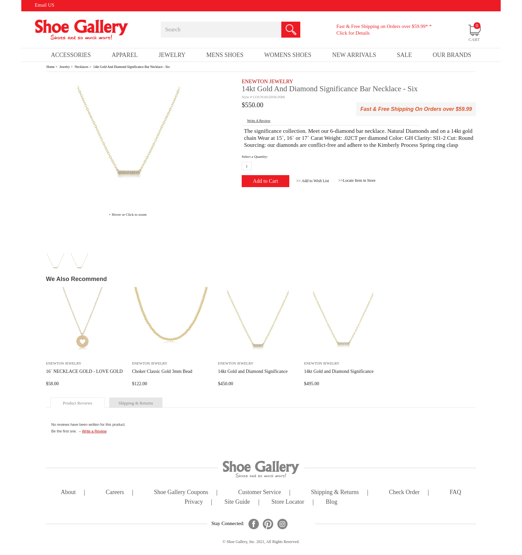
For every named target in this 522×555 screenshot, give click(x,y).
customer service (259, 492)
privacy (194, 502)
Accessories (71, 55)
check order (404, 492)
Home (51, 67)
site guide (237, 502)
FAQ (455, 492)
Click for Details (353, 33)
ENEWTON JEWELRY (267, 81)
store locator (287, 502)
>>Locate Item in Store (357, 180)
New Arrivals (354, 55)
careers (115, 492)
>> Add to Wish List (312, 180)
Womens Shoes (288, 55)
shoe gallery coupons (181, 492)
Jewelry (65, 67)
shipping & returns (136, 403)
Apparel (124, 55)
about (68, 492)
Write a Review (94, 431)
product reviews (77, 403)
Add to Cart (265, 181)
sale (404, 55)
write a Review (258, 121)
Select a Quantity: (255, 156)
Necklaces (81, 67)
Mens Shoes (225, 55)
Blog (331, 502)
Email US (44, 5)
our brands (452, 55)
